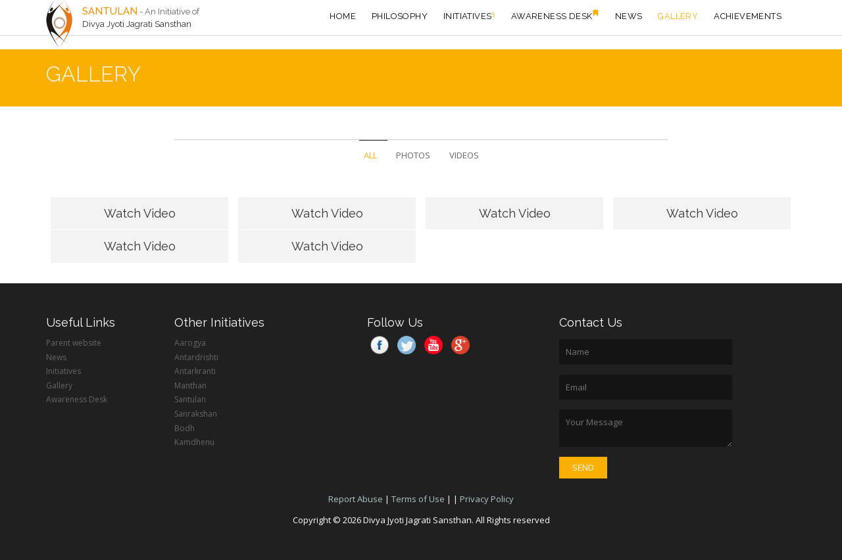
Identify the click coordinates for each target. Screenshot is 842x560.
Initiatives (469, 15)
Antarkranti (195, 371)
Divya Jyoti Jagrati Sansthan (136, 24)
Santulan (190, 399)
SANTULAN (109, 11)
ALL (370, 155)
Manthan (190, 385)
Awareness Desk (555, 15)
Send (583, 467)
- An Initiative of (169, 11)
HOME (343, 16)
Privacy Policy (487, 499)
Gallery (678, 16)
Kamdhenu (194, 442)
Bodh (184, 428)
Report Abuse (355, 499)
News (629, 16)
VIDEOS (464, 155)
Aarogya (190, 342)
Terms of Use (418, 499)
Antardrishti (196, 357)
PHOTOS (413, 155)
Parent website (73, 342)
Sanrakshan (195, 413)
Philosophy (400, 16)
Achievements (747, 16)
